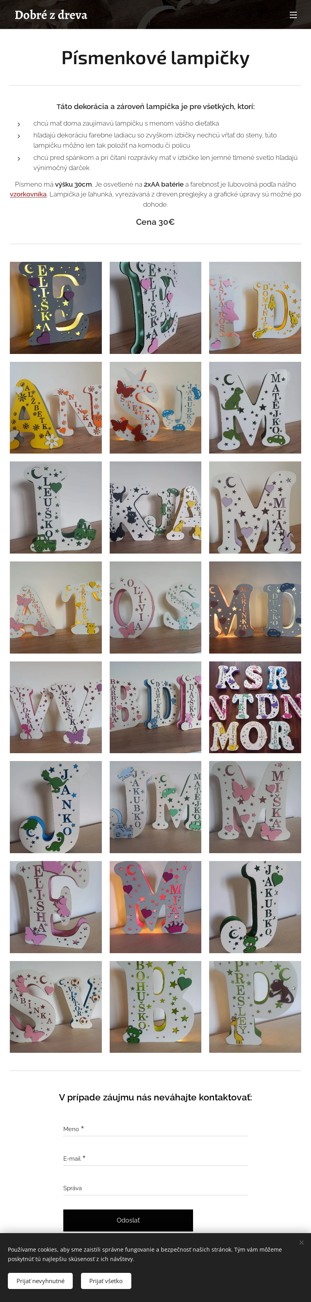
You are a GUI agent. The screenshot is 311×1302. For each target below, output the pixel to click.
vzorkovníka (28, 194)
